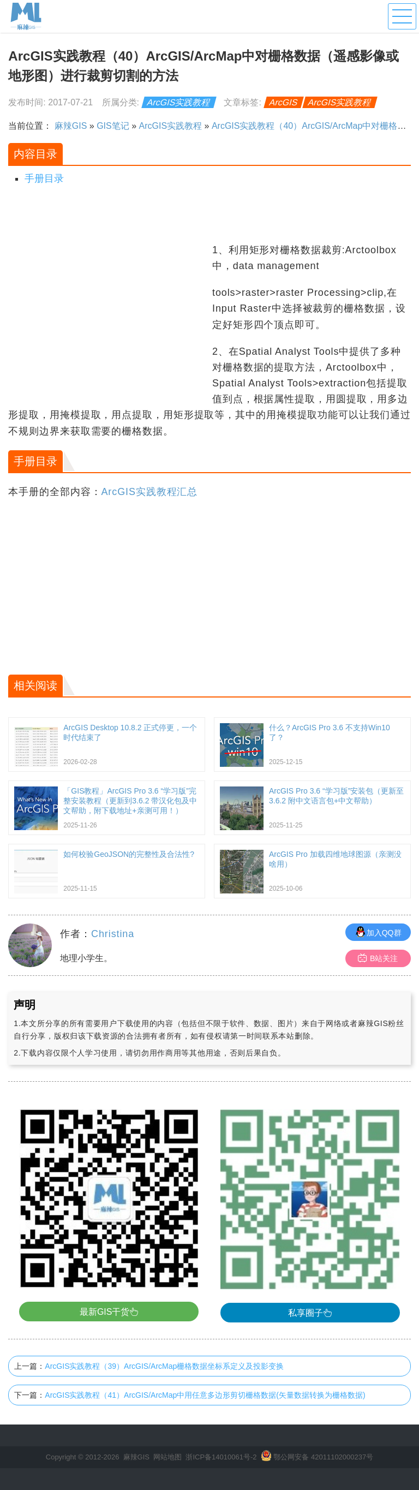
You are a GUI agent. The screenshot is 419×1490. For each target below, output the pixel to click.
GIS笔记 (113, 125)
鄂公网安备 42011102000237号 (323, 1457)
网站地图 (167, 1457)
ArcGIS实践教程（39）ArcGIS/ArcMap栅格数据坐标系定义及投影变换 (164, 1366)
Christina (112, 933)
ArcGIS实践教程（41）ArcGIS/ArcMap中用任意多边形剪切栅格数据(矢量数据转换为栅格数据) (205, 1395)
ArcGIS (283, 102)
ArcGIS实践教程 (179, 102)
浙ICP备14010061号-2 (220, 1457)
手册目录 (44, 178)
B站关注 (378, 958)
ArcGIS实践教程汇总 (149, 491)
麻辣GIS (71, 125)
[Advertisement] (109, 318)
